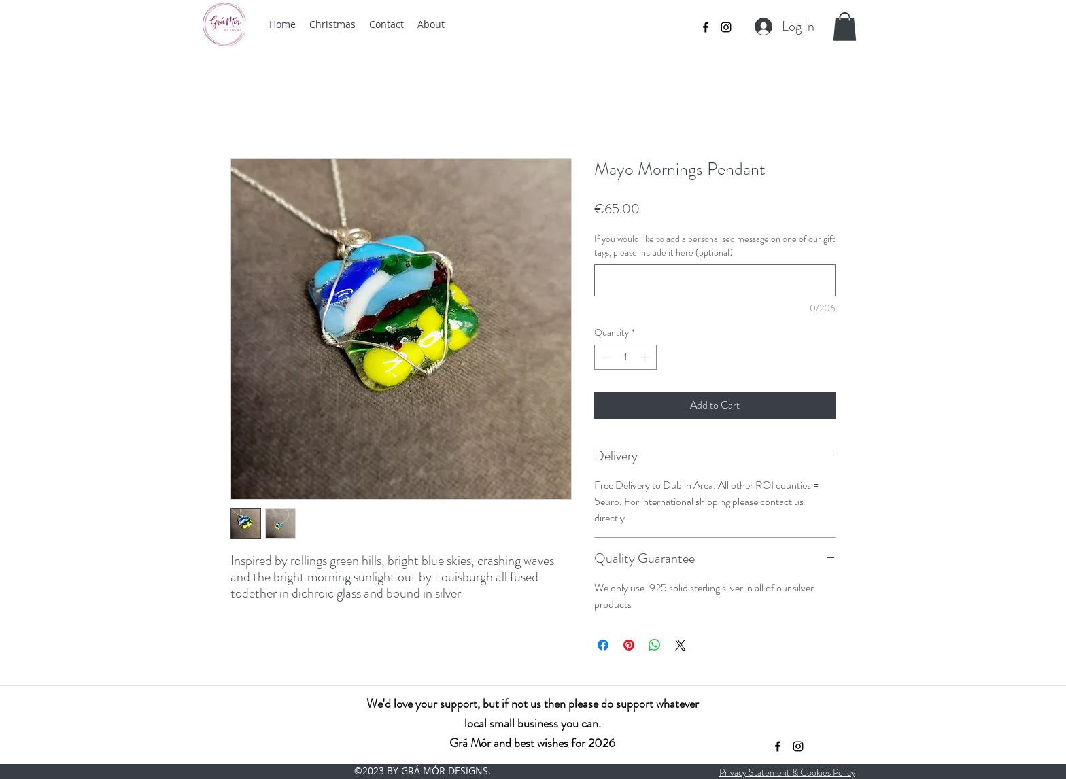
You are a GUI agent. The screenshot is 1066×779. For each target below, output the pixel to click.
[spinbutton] (625, 357)
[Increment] (646, 357)
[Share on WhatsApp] (655, 645)
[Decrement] (604, 357)
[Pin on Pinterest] (629, 645)
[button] (845, 26)
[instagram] (726, 27)
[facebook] (705, 27)
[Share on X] (680, 645)
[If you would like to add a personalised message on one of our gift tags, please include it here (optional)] (715, 280)
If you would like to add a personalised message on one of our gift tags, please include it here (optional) (715, 245)
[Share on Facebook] (603, 645)
